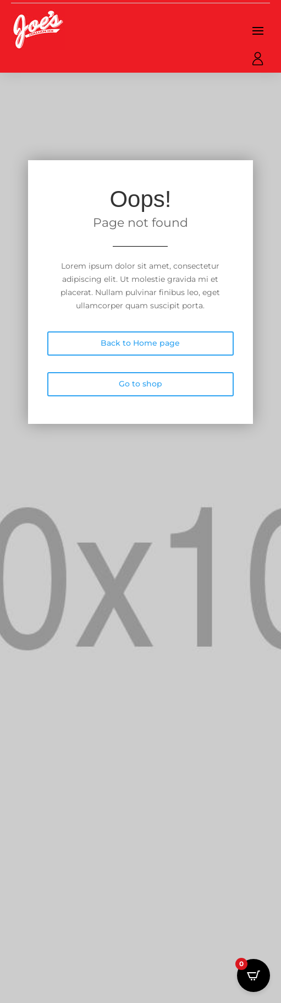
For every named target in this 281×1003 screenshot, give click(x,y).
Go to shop (140, 384)
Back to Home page (140, 343)
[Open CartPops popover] (253, 975)
